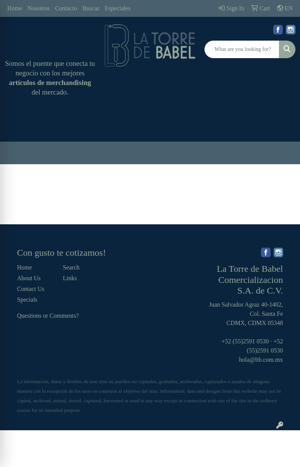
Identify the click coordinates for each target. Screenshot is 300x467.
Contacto (66, 8)
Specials (27, 299)
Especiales (118, 8)
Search (71, 267)
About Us (29, 278)
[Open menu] (284, 153)
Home (14, 8)
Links (70, 278)
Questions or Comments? (48, 315)
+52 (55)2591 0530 (245, 341)
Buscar (91, 8)
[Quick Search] (241, 49)
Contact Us (31, 289)
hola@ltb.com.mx (261, 359)
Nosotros (39, 8)
